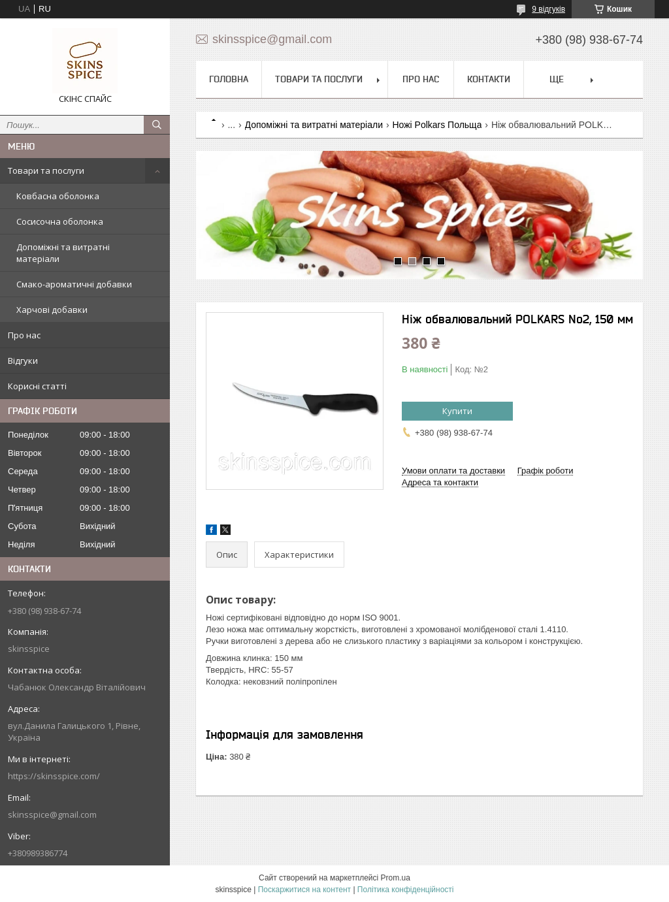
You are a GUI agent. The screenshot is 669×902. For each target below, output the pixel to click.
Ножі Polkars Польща (436, 125)
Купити (457, 411)
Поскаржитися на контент (304, 889)
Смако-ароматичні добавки (74, 284)
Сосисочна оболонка (59, 221)
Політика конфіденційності (405, 889)
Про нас (24, 335)
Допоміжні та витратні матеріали (63, 253)
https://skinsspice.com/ (54, 776)
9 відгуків (548, 9)
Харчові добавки (52, 309)
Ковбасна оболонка (57, 196)
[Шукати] (157, 125)
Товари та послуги (46, 170)
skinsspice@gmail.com (52, 814)
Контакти (488, 79)
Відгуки (23, 360)
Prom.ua (395, 877)
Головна (228, 79)
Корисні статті (37, 386)
